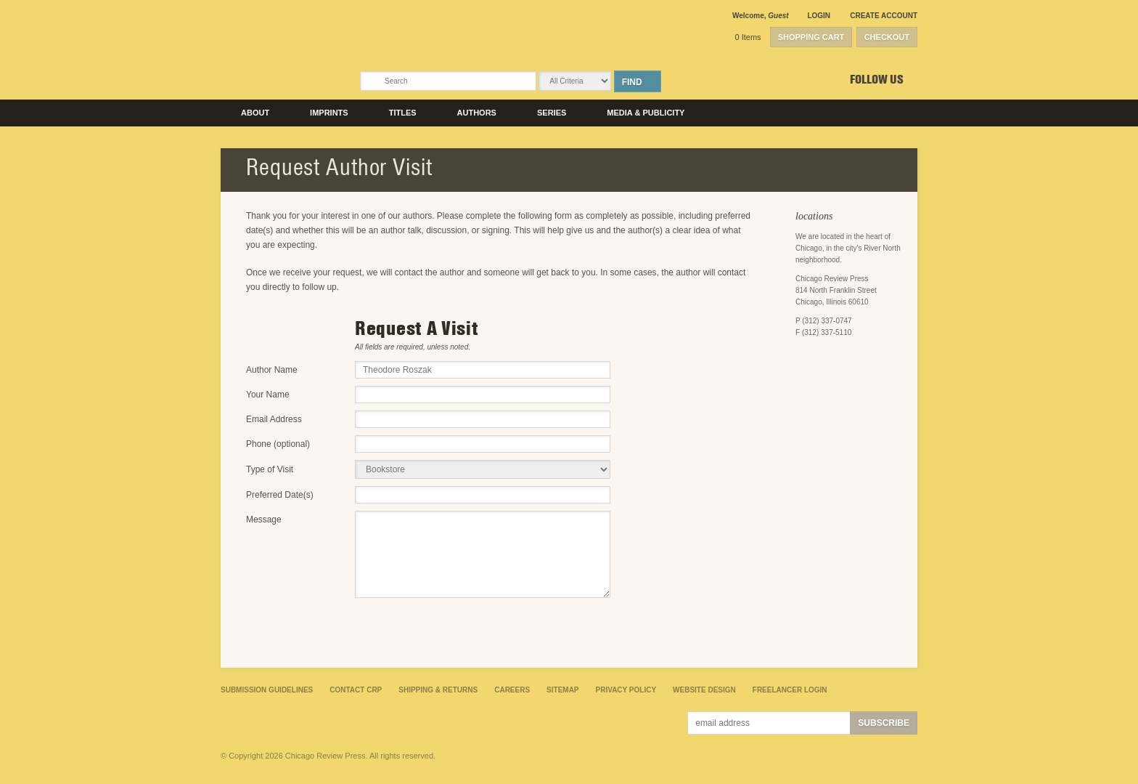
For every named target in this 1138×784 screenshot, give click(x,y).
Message (264, 519)
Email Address (274, 419)
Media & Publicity (645, 112)
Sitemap (562, 690)
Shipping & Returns (438, 690)
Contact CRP (355, 690)
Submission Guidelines (267, 690)
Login (818, 16)
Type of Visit (269, 469)
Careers (512, 690)
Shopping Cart (811, 37)
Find (632, 82)
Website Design (704, 690)
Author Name (272, 370)
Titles (403, 112)
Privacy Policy (626, 690)
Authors (476, 112)
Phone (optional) (278, 444)
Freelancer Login (790, 690)
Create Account (883, 16)
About (255, 112)
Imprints (329, 112)
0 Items (748, 37)
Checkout (886, 37)
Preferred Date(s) (280, 495)
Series (551, 112)
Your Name (268, 394)
